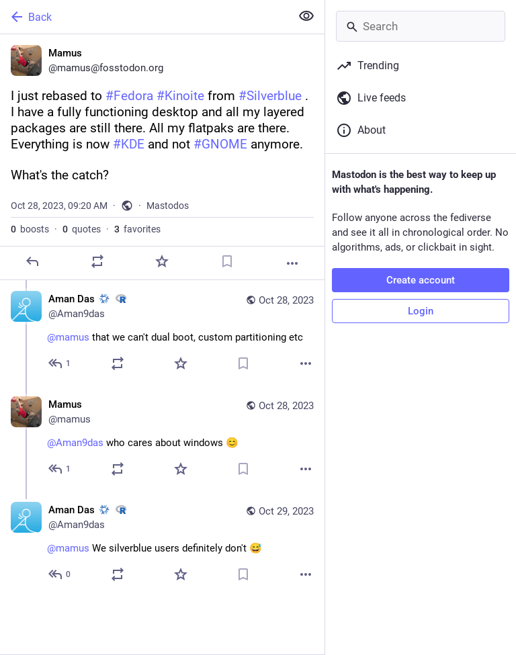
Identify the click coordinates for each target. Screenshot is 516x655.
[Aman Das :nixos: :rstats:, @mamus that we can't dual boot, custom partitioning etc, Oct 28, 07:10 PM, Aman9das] (162, 333)
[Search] (420, 26)
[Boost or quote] (97, 261)
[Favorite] (162, 261)
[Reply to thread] (60, 363)
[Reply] (32, 261)
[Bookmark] (227, 261)
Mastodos (167, 205)
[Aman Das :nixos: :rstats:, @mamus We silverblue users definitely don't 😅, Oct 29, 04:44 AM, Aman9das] (162, 544)
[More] (292, 263)
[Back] (144, 17)
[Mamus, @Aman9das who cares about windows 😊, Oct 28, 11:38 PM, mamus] (162, 438)
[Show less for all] (306, 16)
